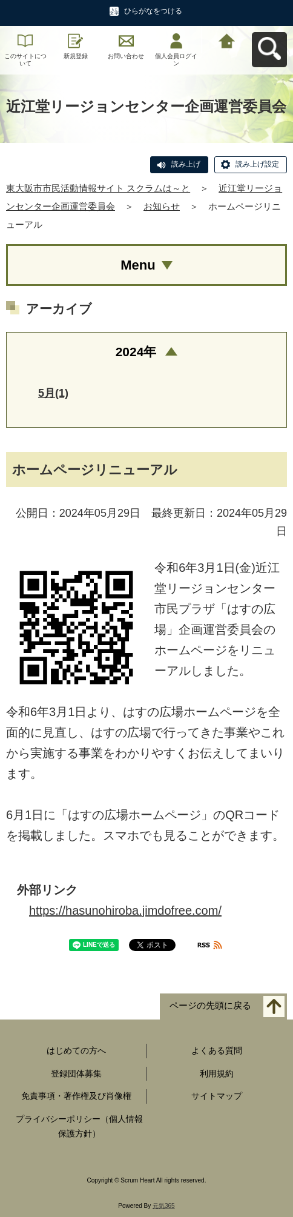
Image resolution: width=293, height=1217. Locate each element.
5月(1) (53, 393)
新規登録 (76, 56)
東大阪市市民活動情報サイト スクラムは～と (98, 188)
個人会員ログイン (176, 60)
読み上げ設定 (257, 164)
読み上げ (185, 164)
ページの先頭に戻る (210, 1005)
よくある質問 (216, 1050)
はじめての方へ (76, 1050)
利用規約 (217, 1073)
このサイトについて (25, 60)
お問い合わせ (126, 56)
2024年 (136, 352)
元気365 (164, 1205)
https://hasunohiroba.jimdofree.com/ (125, 910)
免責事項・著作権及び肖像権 (76, 1096)
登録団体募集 (76, 1073)
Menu (137, 265)
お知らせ (161, 206)
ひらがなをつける (153, 11)
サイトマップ (216, 1096)
